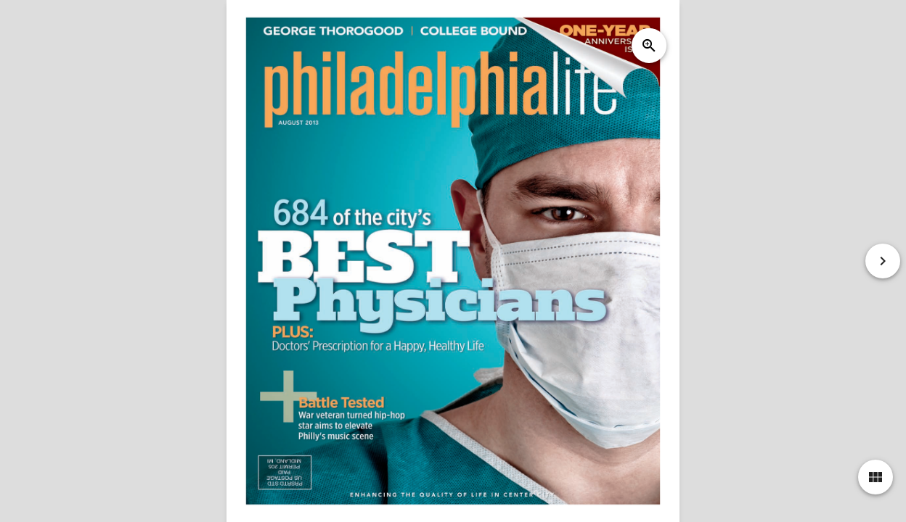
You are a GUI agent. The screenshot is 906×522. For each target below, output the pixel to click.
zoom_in (649, 45)
